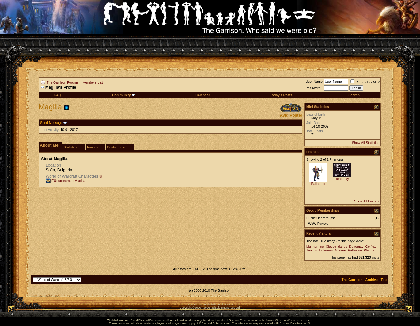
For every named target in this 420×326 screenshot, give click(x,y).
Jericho (311, 250)
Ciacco (331, 246)
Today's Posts (281, 95)
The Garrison (352, 280)
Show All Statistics (365, 142)
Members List (92, 82)
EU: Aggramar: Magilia (68, 180)
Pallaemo (318, 184)
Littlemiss (326, 250)
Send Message (51, 123)
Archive (371, 280)
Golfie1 (370, 246)
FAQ (57, 95)
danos (342, 246)
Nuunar (340, 250)
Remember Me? (365, 82)
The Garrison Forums (63, 82)
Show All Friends (366, 201)
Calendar (202, 95)
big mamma (315, 246)
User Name (314, 81)
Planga (369, 250)
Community (123, 95)
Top (384, 280)
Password (313, 88)
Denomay (342, 179)
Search (354, 95)
